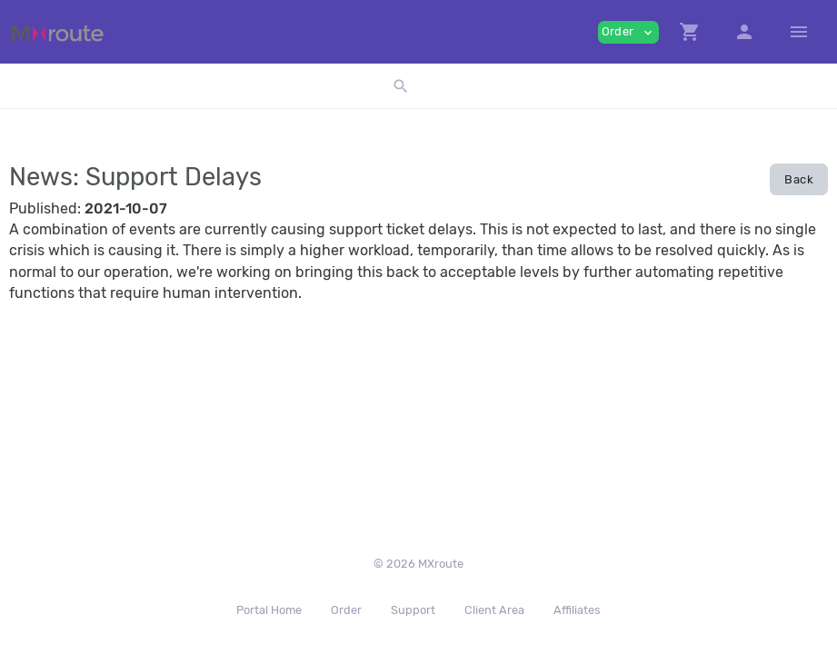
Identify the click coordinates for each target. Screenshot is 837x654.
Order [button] (628, 32)
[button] (690, 32)
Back (798, 179)
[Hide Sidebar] (799, 32)
